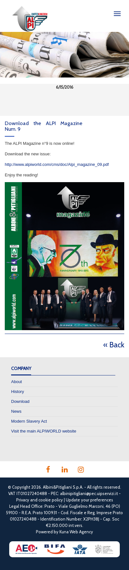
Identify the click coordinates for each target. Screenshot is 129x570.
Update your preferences (89, 499)
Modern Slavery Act (29, 421)
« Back (113, 344)
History (17, 391)
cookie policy (50, 499)
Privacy (22, 499)
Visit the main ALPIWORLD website (43, 431)
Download (20, 401)
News (16, 411)
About (16, 381)
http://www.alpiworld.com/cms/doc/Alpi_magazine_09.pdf (57, 164)
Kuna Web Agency (76, 531)
